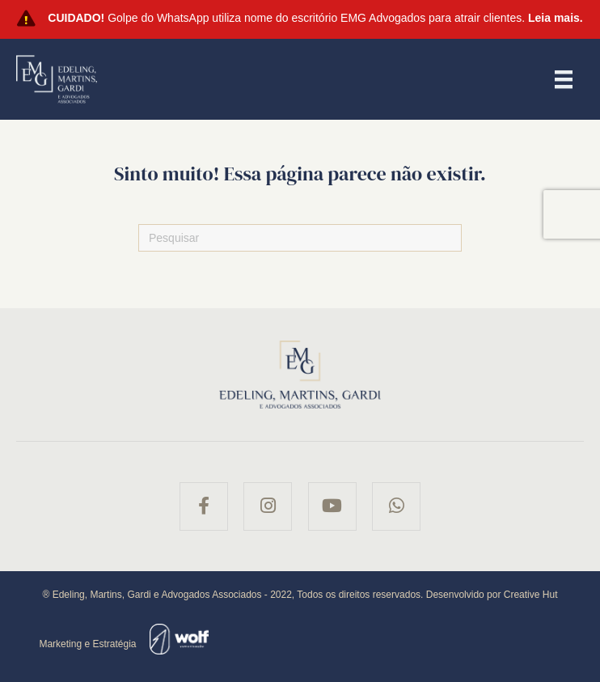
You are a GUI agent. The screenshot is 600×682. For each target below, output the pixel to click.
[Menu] (563, 79)
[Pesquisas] (300, 238)
